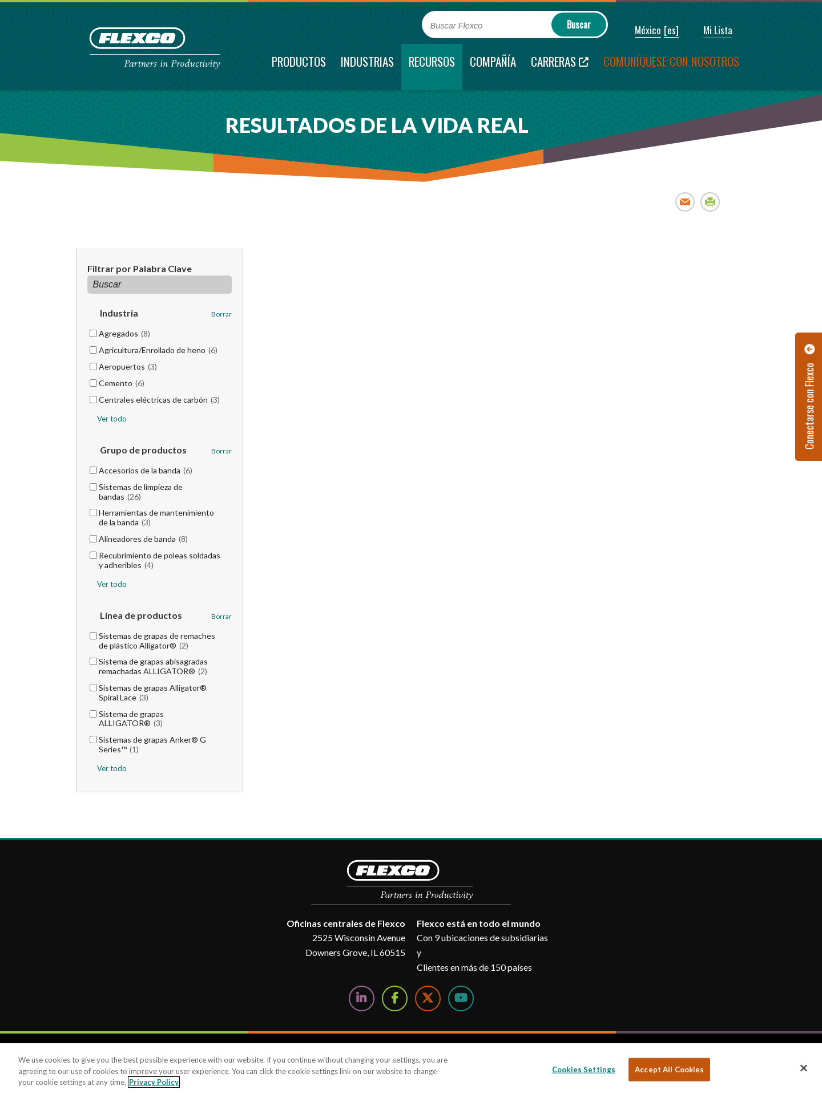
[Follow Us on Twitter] (428, 998)
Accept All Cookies (669, 1068)
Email (685, 201)
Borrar (221, 314)
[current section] (431, 67)
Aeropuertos (128, 366)
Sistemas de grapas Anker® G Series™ (152, 744)
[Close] (803, 1067)
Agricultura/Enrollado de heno (158, 350)
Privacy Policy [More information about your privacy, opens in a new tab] (154, 1082)
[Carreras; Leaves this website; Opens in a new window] (559, 67)
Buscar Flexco (456, 25)
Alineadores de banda (143, 539)
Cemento (121, 383)
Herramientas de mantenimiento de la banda (156, 517)
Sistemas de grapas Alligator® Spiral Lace (153, 692)
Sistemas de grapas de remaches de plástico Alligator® (157, 640)
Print (710, 201)
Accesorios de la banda (145, 470)
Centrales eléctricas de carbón (159, 399)
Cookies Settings (583, 1068)
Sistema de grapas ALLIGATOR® (131, 718)
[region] (411, 1068)
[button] (640, 30)
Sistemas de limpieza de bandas (141, 491)
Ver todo (112, 418)
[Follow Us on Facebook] (395, 998)
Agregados (124, 333)
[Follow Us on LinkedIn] (361, 998)
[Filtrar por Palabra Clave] (159, 284)
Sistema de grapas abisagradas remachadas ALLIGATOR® (153, 666)
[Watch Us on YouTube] (461, 998)
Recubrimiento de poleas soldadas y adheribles (159, 560)
